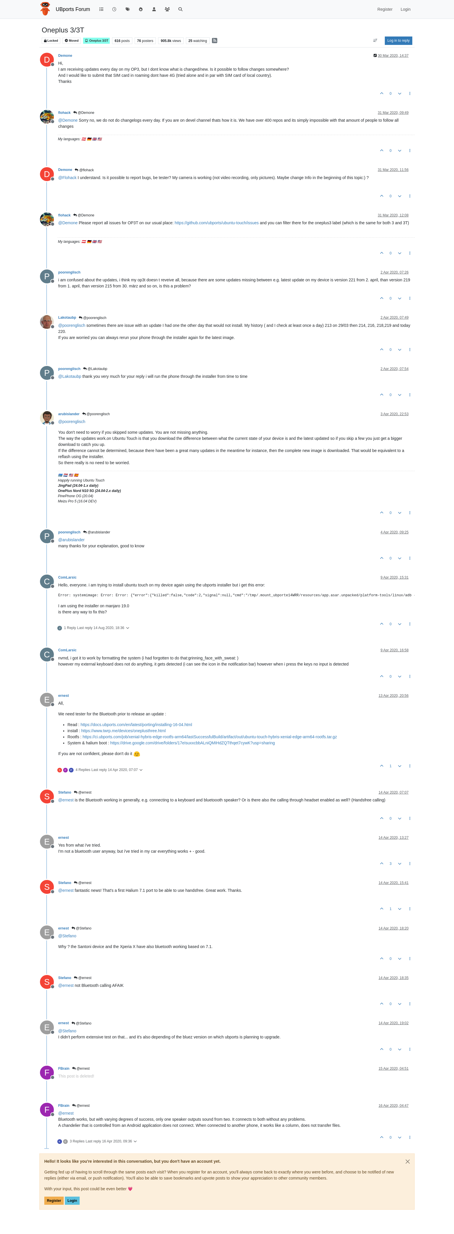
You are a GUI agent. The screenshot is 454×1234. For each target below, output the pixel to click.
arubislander (69, 414)
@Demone (83, 113)
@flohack (84, 170)
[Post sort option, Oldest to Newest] (375, 41)
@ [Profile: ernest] (66, 800)
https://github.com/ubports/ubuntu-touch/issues (217, 222)
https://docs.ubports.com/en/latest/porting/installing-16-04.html (136, 724)
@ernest (82, 792)
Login (72, 1201)
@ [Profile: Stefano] (67, 936)
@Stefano (81, 928)
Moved (71, 41)
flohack (64, 113)
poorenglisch (69, 272)
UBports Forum (73, 9)
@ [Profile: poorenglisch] (71, 325)
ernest (63, 696)
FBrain (63, 1069)
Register (54, 1201)
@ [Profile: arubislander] (71, 539)
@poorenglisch (93, 318)
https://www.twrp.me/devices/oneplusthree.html (123, 730)
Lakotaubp (67, 318)
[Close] (407, 1161)
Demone (65, 56)
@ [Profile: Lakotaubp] (69, 376)
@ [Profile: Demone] (68, 120)
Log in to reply (398, 41)
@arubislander (96, 532)
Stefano (64, 792)
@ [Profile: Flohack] (67, 177)
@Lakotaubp (95, 369)
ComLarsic (67, 577)
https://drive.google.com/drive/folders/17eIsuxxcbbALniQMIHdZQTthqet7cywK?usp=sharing (192, 743)
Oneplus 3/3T (96, 41)
